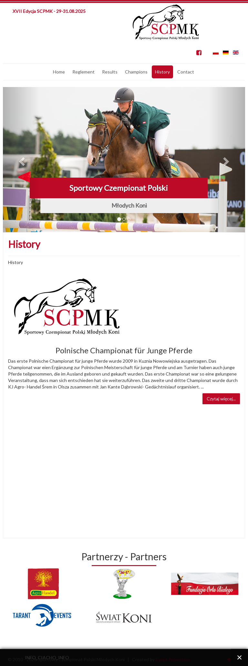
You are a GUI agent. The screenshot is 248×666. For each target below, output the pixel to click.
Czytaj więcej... (221, 398)
